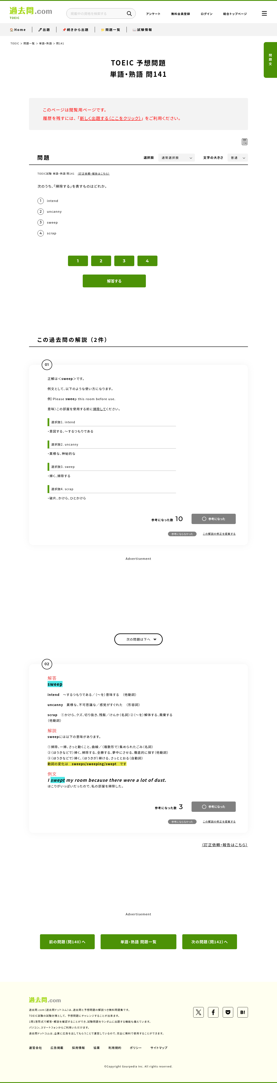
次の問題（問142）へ (209, 941)
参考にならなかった (182, 534)
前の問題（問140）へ (67, 941)
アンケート (153, 14)
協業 (96, 1048)
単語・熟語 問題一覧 (138, 941)
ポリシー (136, 1048)
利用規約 (114, 1048)
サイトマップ (159, 1048)
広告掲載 (57, 1048)
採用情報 (78, 1048)
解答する (114, 281)
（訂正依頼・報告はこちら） (94, 173)
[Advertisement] (138, 591)
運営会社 (35, 1048)
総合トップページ (235, 14)
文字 (213, 157)
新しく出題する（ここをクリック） (110, 118)
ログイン (207, 14)
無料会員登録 (180, 14)
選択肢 (149, 157)
